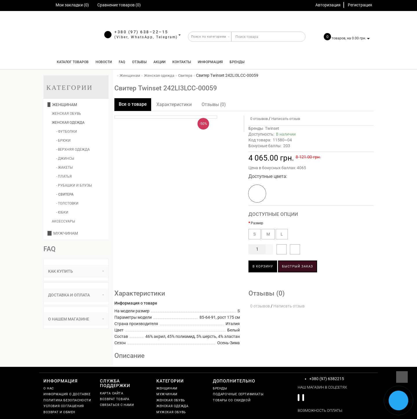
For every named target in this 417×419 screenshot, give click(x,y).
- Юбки (62, 212)
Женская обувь (66, 114)
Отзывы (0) (214, 104)
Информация (210, 62)
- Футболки (66, 132)
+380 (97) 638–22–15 (141, 32)
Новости (104, 62)
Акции (159, 62)
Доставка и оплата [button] (76, 295)
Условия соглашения (63, 406)
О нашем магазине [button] (76, 319)
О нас (48, 388)
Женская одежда (68, 123)
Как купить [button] (76, 271)
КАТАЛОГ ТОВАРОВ (71, 62)
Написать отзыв (285, 118)
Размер (257, 223)
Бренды (237, 62)
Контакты (181, 62)
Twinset (272, 128)
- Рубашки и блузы (74, 185)
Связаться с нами (117, 405)
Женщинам (62, 104)
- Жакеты (64, 167)
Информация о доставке (67, 394)
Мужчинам (62, 233)
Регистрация (360, 5)
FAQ (122, 62)
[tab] (76, 271)
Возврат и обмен (59, 412)
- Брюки (63, 141)
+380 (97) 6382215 (326, 378)
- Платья (64, 176)
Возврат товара (114, 399)
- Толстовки (67, 203)
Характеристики (174, 104)
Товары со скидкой (231, 400)
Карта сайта (111, 393)
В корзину (263, 266)
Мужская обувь (171, 412)
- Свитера (65, 194)
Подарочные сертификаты (238, 394)
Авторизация (328, 5)
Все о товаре (133, 104)
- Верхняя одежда (73, 149)
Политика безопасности (67, 400)
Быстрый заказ (297, 266)
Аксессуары (63, 221)
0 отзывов (258, 118)
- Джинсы (65, 158)
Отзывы (139, 62)
